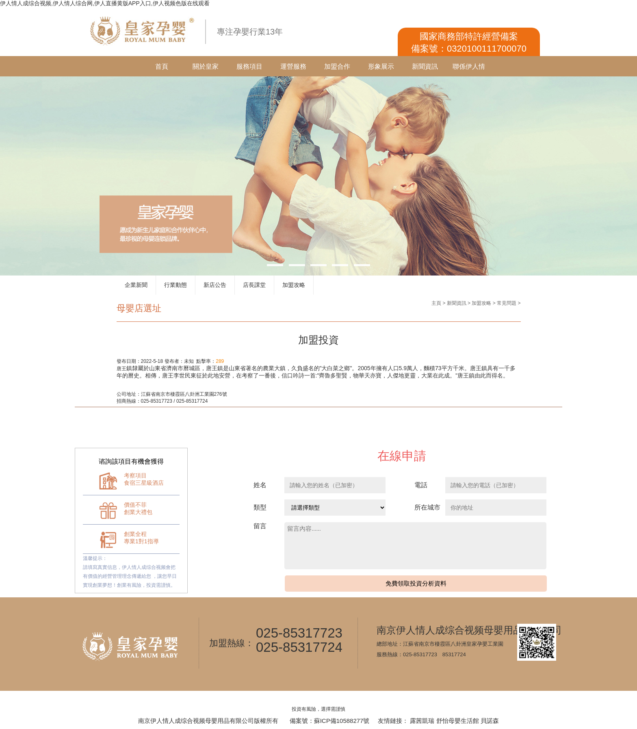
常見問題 (506, 303)
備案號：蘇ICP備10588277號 (330, 720)
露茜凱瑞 (422, 720)
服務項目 (249, 66)
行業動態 (175, 285)
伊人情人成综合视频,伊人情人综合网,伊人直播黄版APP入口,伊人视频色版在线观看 (105, 3)
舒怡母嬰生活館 (457, 720)
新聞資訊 (425, 66)
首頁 (161, 66)
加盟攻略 (293, 285)
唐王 (121, 368)
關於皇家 (206, 66)
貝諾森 (490, 720)
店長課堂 (254, 285)
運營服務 (293, 66)
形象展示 (381, 66)
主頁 (436, 303)
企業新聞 (136, 285)
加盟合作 (337, 66)
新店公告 (215, 285)
